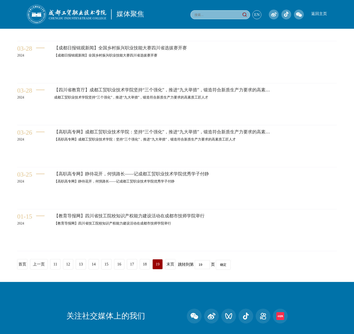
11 (55, 264)
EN (257, 14)
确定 (223, 264)
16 (119, 264)
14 (94, 264)
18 (145, 264)
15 (106, 264)
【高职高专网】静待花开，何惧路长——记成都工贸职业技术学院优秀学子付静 (131, 173)
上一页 (39, 264)
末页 (170, 264)
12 (68, 264)
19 (158, 264)
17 (132, 264)
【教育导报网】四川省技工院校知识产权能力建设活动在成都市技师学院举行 (129, 215)
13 (81, 264)
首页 (22, 264)
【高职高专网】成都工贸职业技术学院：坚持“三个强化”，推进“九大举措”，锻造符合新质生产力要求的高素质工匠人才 (171, 131)
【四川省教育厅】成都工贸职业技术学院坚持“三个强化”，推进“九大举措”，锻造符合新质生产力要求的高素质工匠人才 (171, 89)
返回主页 (319, 14)
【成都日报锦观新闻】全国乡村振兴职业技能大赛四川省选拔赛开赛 (120, 47)
